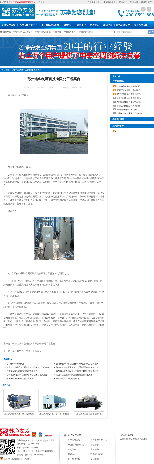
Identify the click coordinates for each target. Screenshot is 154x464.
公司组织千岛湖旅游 (15, 364)
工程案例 (29, 70)
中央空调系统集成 (43, 32)
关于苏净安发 (74, 459)
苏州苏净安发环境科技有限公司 (31, 440)
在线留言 (123, 2)
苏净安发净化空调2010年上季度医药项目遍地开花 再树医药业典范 (84, 367)
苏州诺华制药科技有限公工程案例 (131, 109)
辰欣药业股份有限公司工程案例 (130, 102)
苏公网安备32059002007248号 (15, 459)
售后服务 (94, 449)
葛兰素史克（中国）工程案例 (27, 351)
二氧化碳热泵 (126, 439)
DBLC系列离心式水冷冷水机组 (89, 414)
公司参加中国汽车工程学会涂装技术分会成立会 (27, 375)
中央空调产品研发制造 (22, 32)
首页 (13, 70)
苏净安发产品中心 (98, 440)
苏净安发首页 (74, 435)
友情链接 (128, 435)
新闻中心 (72, 454)
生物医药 (37, 70)
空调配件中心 (69, 32)
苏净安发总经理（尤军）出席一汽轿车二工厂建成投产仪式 (32, 367)
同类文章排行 (118, 81)
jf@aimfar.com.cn (30, 447)
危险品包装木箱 (140, 439)
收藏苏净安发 (110, 2)
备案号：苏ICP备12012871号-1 (31, 454)
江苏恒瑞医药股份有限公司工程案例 (132, 98)
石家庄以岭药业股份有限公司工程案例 (133, 90)
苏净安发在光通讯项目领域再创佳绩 (22, 371)
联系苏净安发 (147, 2)
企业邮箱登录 (93, 2)
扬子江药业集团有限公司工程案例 (131, 94)
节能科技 (57, 32)
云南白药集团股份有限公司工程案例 (132, 86)
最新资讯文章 (118, 119)
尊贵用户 (20, 70)
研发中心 (94, 444)
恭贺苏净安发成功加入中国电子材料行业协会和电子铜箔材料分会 (84, 371)
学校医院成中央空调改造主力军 (20, 378)
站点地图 (134, 2)
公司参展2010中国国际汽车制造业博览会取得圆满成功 (79, 364)
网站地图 (94, 459)
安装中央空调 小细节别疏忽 (68, 378)
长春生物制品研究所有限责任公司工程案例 (33, 343)
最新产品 (116, 76)
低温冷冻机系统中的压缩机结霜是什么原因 (74, 375)
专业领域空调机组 (86, 32)
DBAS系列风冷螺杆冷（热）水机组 (54, 414)
